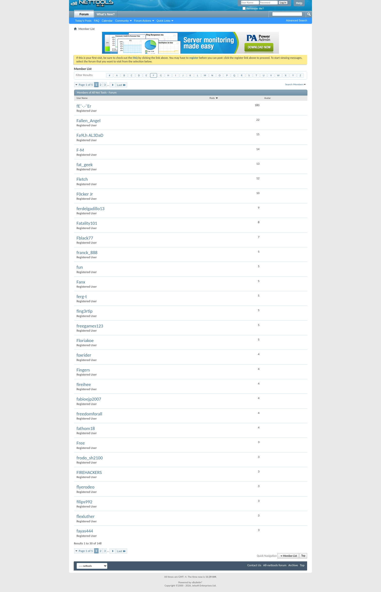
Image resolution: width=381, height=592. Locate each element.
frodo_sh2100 (90, 458)
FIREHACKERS (89, 472)
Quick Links (163, 20)
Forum (83, 14)
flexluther (86, 516)
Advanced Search (296, 20)
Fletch (82, 179)
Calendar (107, 20)
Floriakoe (85, 340)
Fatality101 (87, 223)
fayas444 (85, 531)
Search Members (294, 84)
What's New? (106, 14)
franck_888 (87, 252)
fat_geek (85, 164)
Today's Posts (83, 20)
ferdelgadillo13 (90, 208)
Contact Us (254, 565)
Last (121, 85)
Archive (293, 565)
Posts (213, 98)
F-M (80, 150)
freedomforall (89, 414)
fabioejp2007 (89, 399)
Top (303, 556)
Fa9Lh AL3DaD (90, 135)
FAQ (96, 20)
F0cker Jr (85, 194)
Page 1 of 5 (86, 84)
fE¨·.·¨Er (84, 106)
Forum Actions (142, 20)
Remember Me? (253, 8)
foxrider (84, 355)
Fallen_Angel (89, 120)
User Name (82, 98)
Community (122, 20)
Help (299, 3)
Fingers (83, 370)
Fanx (81, 282)
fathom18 (86, 428)
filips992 (84, 502)
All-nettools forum (274, 565)
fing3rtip (85, 311)
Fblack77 (85, 238)
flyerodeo (86, 487)
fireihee (84, 384)
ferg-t (82, 296)
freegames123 (90, 326)
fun (80, 267)
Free (81, 443)
